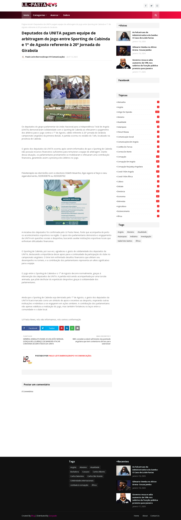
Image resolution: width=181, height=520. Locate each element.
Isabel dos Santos (125, 241)
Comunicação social (138, 136)
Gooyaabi (53, 516)
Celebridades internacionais (81, 480)
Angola (138, 107)
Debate (138, 186)
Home (136, 516)
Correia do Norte (138, 151)
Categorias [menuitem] (39, 15)
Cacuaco (85, 472)
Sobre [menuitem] (66, 15)
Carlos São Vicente (95, 476)
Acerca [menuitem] (54, 15)
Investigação (146, 236)
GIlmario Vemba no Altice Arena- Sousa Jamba (144, 48)
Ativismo (138, 117)
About (145, 516)
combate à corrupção (79, 485)
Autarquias (138, 127)
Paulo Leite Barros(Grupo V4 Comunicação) (45, 57)
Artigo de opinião (138, 112)
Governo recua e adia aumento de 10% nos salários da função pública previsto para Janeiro (145, 64)
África (138, 216)
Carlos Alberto (99, 472)
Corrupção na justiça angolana (138, 166)
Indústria (133, 236)
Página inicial (27, 24)
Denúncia (138, 191)
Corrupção (138, 156)
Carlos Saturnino (77, 476)
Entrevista (138, 201)
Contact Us (154, 516)
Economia (138, 196)
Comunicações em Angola (138, 142)
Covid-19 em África (138, 176)
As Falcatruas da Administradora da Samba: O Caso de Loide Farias (145, 35)
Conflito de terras (138, 147)
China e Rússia (138, 132)
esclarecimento (138, 211)
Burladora (74, 472)
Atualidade (138, 122)
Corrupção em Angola (138, 161)
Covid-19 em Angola (138, 171)
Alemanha (138, 102)
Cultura (138, 181)
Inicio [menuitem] (26, 15)
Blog (33, 516)
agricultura (138, 206)
